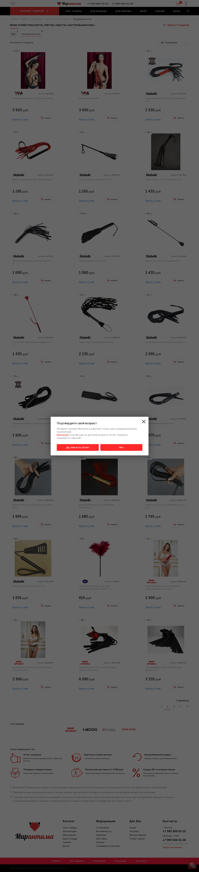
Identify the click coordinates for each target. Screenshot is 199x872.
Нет (121, 447)
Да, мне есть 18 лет (77, 447)
